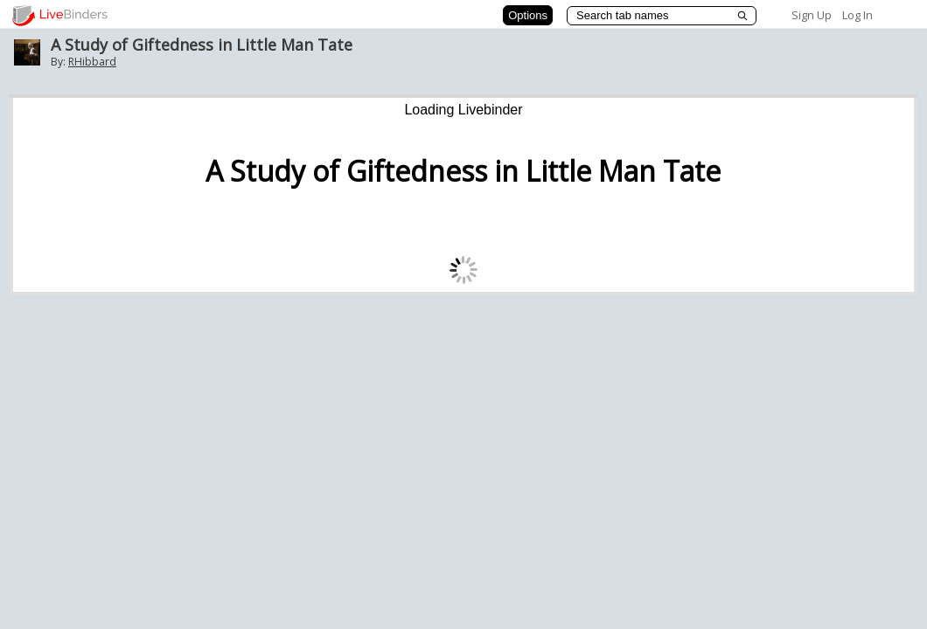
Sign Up (811, 15)
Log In (857, 15)
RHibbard (92, 61)
